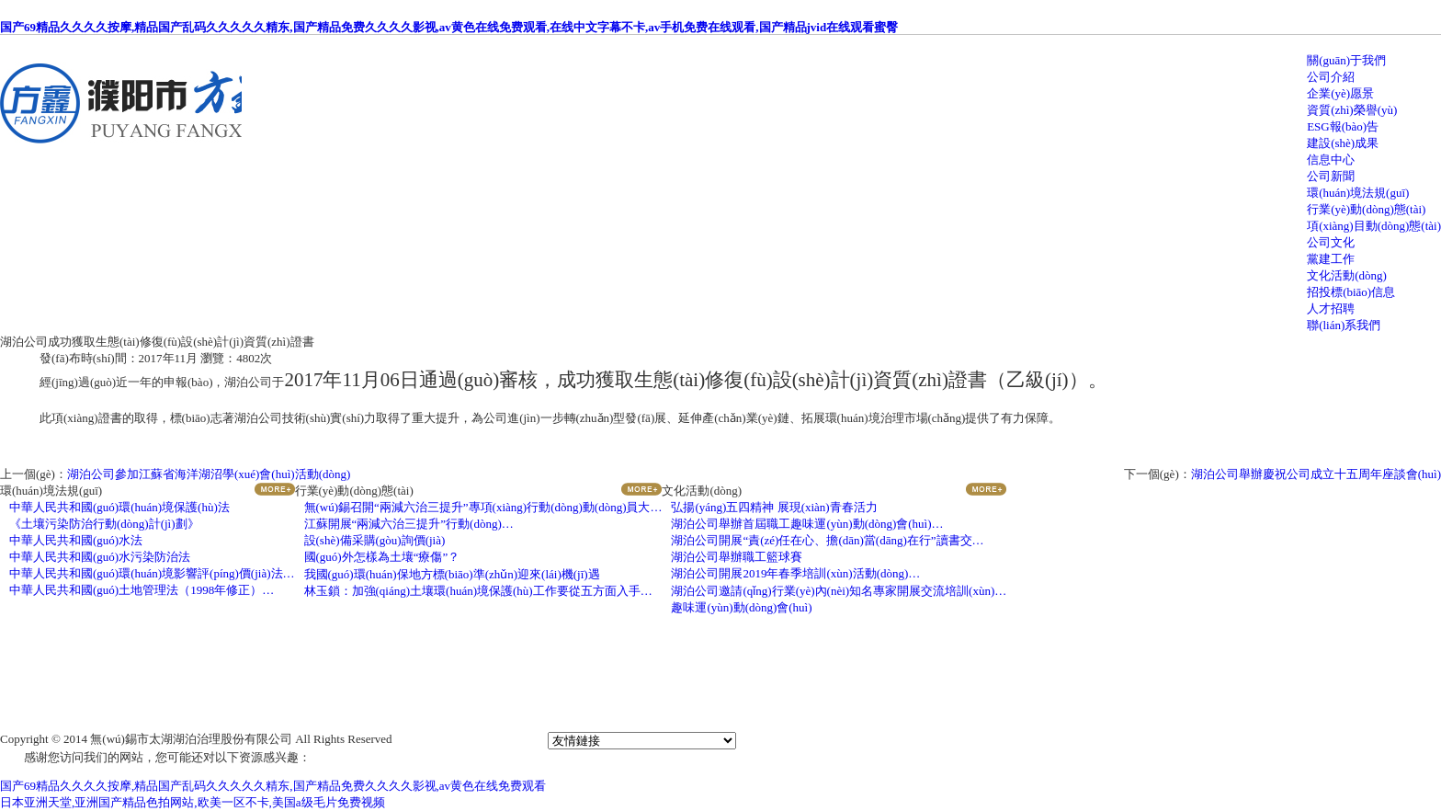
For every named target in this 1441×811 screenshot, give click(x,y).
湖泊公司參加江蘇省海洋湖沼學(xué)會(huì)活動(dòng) (208, 474)
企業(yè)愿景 (1340, 93)
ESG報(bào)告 (1343, 126)
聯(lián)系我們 (1343, 325)
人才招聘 (1331, 308)
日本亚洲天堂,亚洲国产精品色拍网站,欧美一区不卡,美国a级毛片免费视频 (192, 802)
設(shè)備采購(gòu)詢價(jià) (375, 540)
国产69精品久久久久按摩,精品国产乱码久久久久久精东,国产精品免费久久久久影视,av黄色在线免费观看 (273, 786)
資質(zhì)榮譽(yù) (1352, 110)
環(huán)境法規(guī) (1358, 193)
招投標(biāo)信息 (1351, 292)
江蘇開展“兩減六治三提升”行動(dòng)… (409, 524)
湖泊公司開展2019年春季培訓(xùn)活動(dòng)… (795, 573)
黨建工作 (1331, 259)
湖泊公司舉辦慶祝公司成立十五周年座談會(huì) (1316, 474)
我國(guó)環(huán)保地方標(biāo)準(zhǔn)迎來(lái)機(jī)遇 (452, 574)
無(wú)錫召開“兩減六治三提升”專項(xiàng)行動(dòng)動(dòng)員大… (483, 507)
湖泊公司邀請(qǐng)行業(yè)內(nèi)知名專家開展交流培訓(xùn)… (838, 591)
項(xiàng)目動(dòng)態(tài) (1374, 226)
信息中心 (1331, 159)
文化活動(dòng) (1347, 275)
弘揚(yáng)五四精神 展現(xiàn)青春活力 (774, 507)
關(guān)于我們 (1346, 60)
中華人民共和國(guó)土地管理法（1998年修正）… (141, 590)
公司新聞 (1331, 176)
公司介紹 (1331, 77)
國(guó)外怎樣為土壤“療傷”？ (382, 557)
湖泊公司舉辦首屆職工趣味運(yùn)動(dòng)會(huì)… (807, 524)
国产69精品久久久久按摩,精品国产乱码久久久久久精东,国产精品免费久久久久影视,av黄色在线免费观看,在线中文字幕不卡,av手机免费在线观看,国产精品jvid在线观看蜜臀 (449, 27)
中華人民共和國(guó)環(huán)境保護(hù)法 (119, 507)
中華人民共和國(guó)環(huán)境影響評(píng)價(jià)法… (152, 573)
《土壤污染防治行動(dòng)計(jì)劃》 (104, 524)
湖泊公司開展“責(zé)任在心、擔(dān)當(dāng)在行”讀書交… (827, 540)
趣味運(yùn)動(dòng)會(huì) (741, 607)
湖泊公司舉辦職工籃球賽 (736, 557)
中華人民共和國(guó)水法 (75, 540)
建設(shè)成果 (1343, 143)
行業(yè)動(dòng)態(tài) (1366, 209)
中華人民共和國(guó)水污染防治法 (99, 557)
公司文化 (1331, 242)
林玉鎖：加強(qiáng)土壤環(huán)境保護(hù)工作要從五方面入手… (478, 591)
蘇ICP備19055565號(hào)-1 (470, 739)
